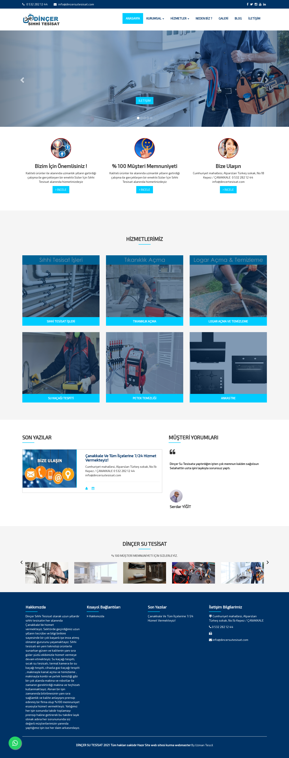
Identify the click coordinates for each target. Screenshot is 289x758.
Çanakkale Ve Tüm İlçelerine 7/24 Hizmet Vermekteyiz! (120, 457)
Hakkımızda (95, 616)
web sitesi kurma (162, 745)
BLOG (238, 18)
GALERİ (223, 18)
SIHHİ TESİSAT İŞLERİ (61, 321)
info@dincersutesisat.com (74, 4)
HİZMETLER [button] (180, 18)
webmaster (183, 745)
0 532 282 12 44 (35, 4)
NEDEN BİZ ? (204, 18)
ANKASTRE (228, 398)
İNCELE (61, 189)
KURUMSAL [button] (155, 18)
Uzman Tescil (204, 745)
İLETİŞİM (254, 18)
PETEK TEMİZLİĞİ (144, 398)
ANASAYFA (133, 18)
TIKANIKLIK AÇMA (144, 321)
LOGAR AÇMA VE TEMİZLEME (228, 321)
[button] (21, 78)
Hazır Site (143, 745)
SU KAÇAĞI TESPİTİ (61, 398)
